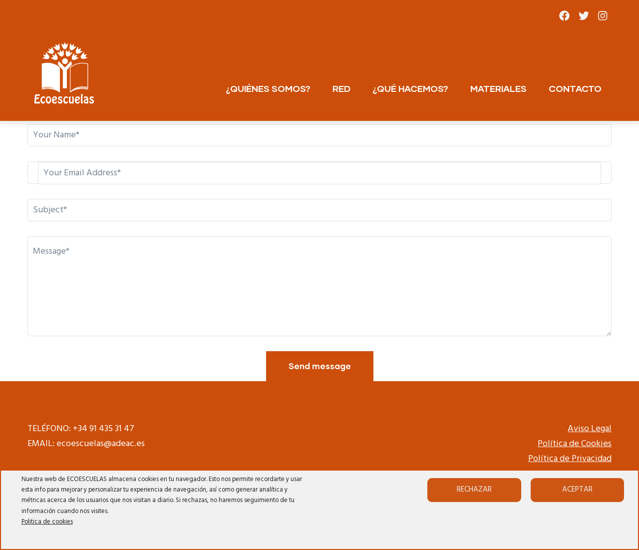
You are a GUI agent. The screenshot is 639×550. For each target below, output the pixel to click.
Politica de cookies (47, 522)
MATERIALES (498, 88)
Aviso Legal (590, 429)
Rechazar (474, 490)
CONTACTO (575, 88)
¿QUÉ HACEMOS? (410, 88)
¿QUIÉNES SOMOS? (268, 88)
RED (341, 88)
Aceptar (577, 490)
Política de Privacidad (570, 459)
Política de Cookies (575, 444)
